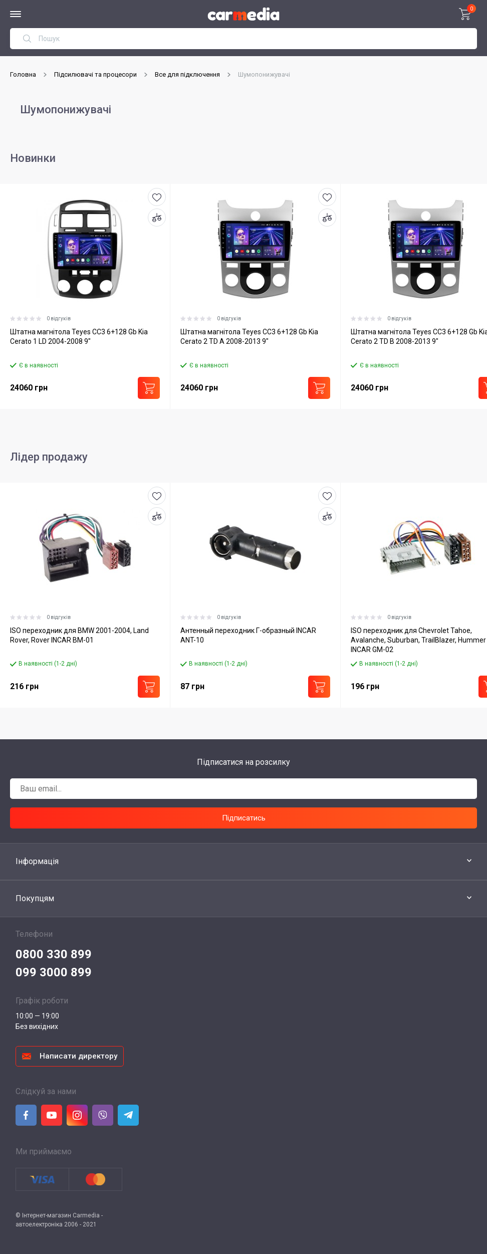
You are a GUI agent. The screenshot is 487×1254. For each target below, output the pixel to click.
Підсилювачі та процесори (95, 74)
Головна (23, 74)
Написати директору (78, 1056)
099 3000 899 (54, 972)
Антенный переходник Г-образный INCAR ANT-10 (248, 635)
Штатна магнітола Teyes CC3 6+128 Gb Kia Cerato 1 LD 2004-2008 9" (79, 336)
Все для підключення (187, 74)
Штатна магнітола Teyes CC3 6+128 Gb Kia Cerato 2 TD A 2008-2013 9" (249, 336)
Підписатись (244, 817)
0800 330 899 (54, 954)
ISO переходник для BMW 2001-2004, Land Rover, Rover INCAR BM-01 (79, 635)
